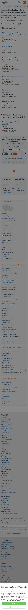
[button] (14, 600)
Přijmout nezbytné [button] (14, 607)
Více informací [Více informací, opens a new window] (20, 599)
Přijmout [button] (14, 603)
